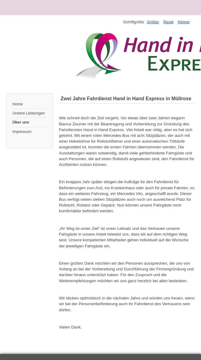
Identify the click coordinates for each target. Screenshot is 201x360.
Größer (153, 22)
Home (17, 104)
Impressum (21, 131)
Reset (168, 22)
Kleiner (184, 22)
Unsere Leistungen (28, 113)
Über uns (20, 122)
